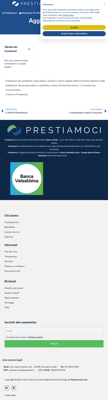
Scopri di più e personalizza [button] (74, 33)
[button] (29, 49)
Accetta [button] (74, 27)
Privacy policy (36, 337)
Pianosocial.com (79, 379)
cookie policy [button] (68, 15)
